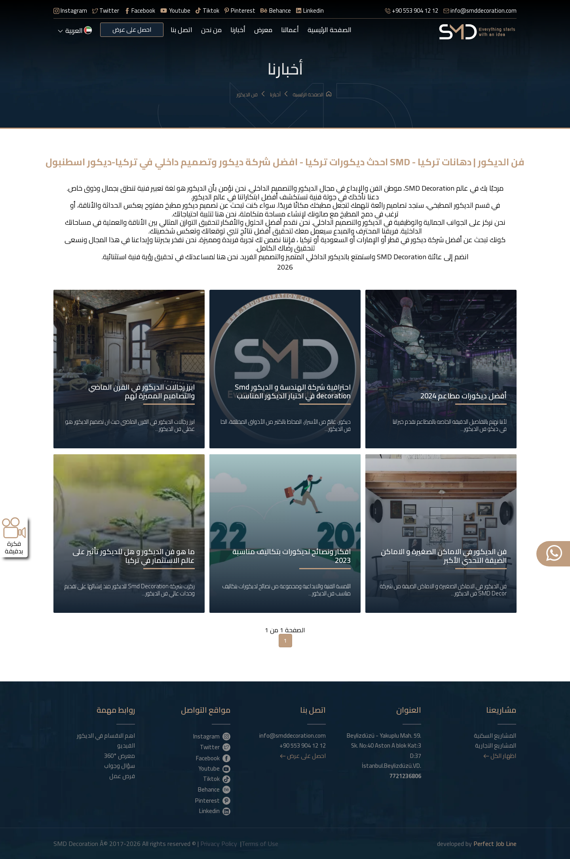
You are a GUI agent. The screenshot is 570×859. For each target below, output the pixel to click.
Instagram (70, 10)
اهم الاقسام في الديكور (106, 735)
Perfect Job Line (495, 843)
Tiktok (207, 10)
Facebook (139, 10)
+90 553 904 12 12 (411, 10)
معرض (263, 29)
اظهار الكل (499, 755)
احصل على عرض (131, 29)
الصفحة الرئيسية (330, 29)
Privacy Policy (218, 843)
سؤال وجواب (119, 765)
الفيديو (126, 745)
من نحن (211, 29)
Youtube (175, 10)
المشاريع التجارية (495, 745)
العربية (75, 30)
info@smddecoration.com (480, 10)
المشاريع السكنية (495, 735)
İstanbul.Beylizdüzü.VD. (391, 770)
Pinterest (239, 10)
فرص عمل (122, 775)
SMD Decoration (429, 188)
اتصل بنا (181, 29)
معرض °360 (119, 755)
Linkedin (310, 10)
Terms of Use (259, 843)
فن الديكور (251, 94)
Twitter (105, 10)
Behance (275, 10)
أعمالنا (290, 29)
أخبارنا (237, 29)
